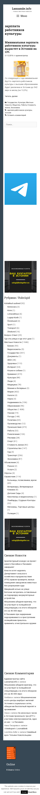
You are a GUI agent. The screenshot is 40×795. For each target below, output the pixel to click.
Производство (14, 423)
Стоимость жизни (15, 445)
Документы (12, 356)
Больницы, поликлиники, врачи (21, 480)
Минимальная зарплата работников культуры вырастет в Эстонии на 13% (21, 47)
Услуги (10, 469)
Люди (10, 381)
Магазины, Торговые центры (21, 507)
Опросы (8, 473)
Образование (13, 406)
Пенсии (10, 413)
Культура (21, 102)
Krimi (9, 310)
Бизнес (10, 346)
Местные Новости (12, 342)
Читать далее (11, 96)
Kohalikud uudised (12, 303)
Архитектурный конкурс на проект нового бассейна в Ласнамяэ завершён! (20, 564)
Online (13, 770)
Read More (32, 792)
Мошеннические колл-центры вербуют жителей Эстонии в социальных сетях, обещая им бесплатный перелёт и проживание (20, 703)
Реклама (11, 438)
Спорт (10, 441)
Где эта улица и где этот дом (17, 338)
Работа (24, 105)
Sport (9, 324)
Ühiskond (11, 331)
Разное (10, 466)
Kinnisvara (12, 307)
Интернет (11, 367)
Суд (9, 452)
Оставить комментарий (16, 115)
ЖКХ (9, 360)
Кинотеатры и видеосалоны (20, 497)
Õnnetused (12, 321)
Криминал (12, 374)
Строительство (14, 448)
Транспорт (12, 455)
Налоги (10, 395)
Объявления (10, 462)
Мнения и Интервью (16, 388)
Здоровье (12, 363)
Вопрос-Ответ (10, 335)
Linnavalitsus (13, 314)
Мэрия (10, 391)
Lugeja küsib (13, 317)
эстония (8, 113)
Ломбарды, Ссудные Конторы (21, 500)
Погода (10, 416)
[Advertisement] (20, 150)
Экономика (15, 108)
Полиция (11, 513)
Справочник (9, 476)
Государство (12, 102)
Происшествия (14, 427)
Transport (11, 328)
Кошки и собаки (14, 370)
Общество (16, 105)
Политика (11, 420)
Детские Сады (14, 493)
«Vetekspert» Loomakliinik (15, 728)
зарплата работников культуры (19, 110)
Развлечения (13, 434)
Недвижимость (14, 402)
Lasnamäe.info (21, 8)
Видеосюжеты (14, 349)
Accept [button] (24, 792)
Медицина (12, 384)
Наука (10, 399)
